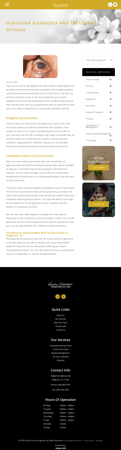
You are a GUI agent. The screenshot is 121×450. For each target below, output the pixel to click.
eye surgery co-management (93, 127)
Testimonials (60, 326)
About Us (60, 315)
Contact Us (98, 207)
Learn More (98, 170)
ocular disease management (93, 135)
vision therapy (93, 79)
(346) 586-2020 (63, 384)
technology (91, 143)
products (90, 119)
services (89, 86)
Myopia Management (60, 353)
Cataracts (60, 360)
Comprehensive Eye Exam (60, 345)
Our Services (60, 319)
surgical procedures (95, 112)
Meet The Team (61, 322)
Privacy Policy (88, 440)
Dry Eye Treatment (60, 356)
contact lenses (93, 92)
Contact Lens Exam (60, 349)
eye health (91, 106)
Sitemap (99, 440)
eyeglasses (91, 99)
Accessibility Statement (72, 440)
